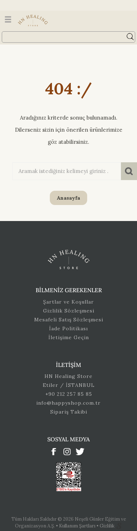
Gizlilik (108, 526)
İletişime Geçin (68, 337)
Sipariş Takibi (68, 412)
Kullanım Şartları (77, 526)
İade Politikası (68, 328)
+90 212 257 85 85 (68, 394)
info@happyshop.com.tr (68, 403)
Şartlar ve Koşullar (68, 302)
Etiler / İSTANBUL (69, 385)
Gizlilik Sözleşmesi (68, 310)
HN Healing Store (68, 376)
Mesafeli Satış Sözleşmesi (68, 319)
